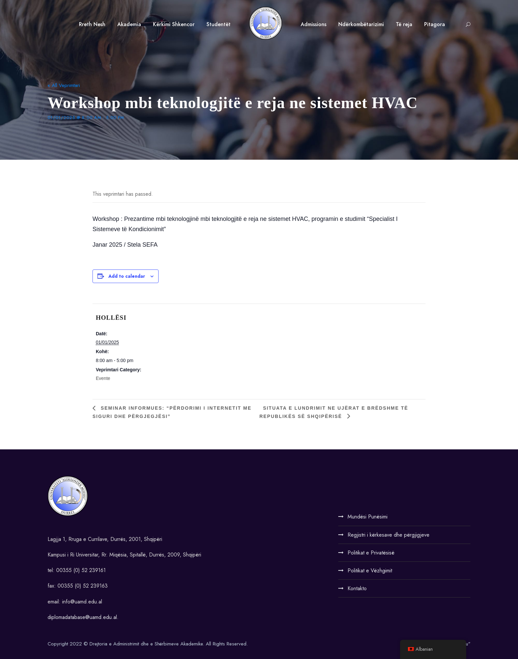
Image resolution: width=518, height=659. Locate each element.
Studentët (218, 24)
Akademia (129, 24)
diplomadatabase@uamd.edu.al (82, 617)
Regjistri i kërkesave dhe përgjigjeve (388, 535)
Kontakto (357, 588)
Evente (103, 378)
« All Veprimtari (64, 85)
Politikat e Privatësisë (371, 552)
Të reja (404, 24)
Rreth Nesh (92, 24)
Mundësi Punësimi (368, 516)
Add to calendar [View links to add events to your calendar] (126, 276)
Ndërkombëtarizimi (361, 24)
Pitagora (434, 24)
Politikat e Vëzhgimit (370, 570)
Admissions (313, 24)
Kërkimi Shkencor (174, 24)
